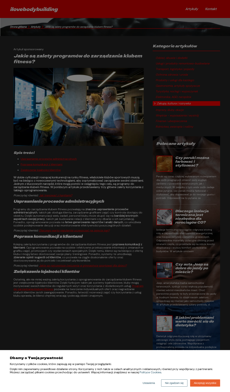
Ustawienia (149, 383)
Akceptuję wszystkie (205, 383)
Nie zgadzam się (174, 383)
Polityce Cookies (150, 372)
